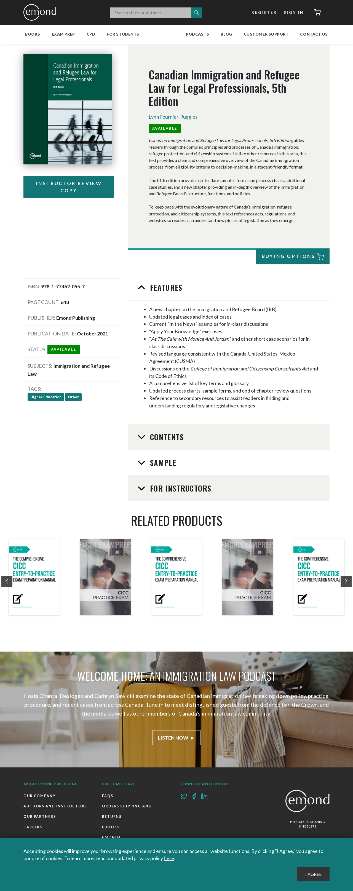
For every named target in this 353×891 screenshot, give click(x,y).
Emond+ (111, 837)
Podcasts (197, 34)
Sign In (294, 12)
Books (32, 34)
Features (165, 287)
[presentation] (6, 581)
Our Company (39, 796)
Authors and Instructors (55, 806)
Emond (41, 12)
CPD (91, 34)
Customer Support (266, 34)
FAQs (107, 796)
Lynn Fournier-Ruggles (173, 117)
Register (264, 12)
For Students (123, 34)
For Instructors (180, 488)
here (169, 858)
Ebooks (111, 827)
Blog (226, 34)
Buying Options (292, 257)
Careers (32, 827)
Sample (162, 462)
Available (164, 128)
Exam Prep (63, 34)
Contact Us (314, 34)
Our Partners (39, 817)
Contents (166, 436)
